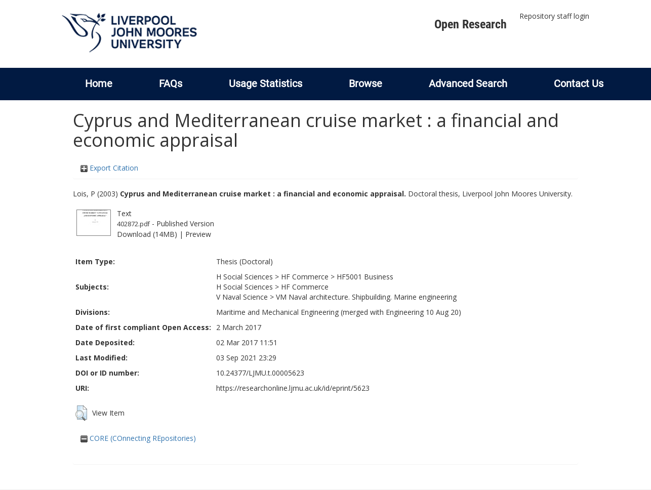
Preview (198, 234)
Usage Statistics (265, 83)
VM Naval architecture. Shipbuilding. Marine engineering (366, 297)
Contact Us (578, 83)
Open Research (470, 24)
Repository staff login (554, 16)
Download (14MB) (147, 234)
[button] (81, 413)
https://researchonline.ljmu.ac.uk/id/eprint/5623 (293, 388)
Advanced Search (468, 83)
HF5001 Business (365, 276)
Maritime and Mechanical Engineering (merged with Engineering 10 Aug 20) (338, 312)
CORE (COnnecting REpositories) (138, 438)
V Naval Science (242, 297)
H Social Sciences (244, 276)
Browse (365, 83)
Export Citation (109, 168)
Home (98, 83)
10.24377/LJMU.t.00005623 (260, 373)
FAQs (170, 83)
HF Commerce (305, 276)
